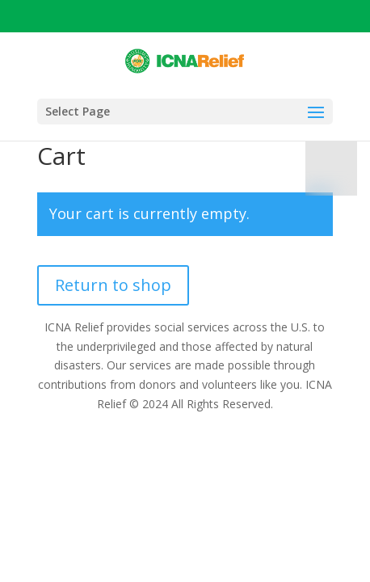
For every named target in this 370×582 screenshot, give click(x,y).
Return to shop (113, 285)
